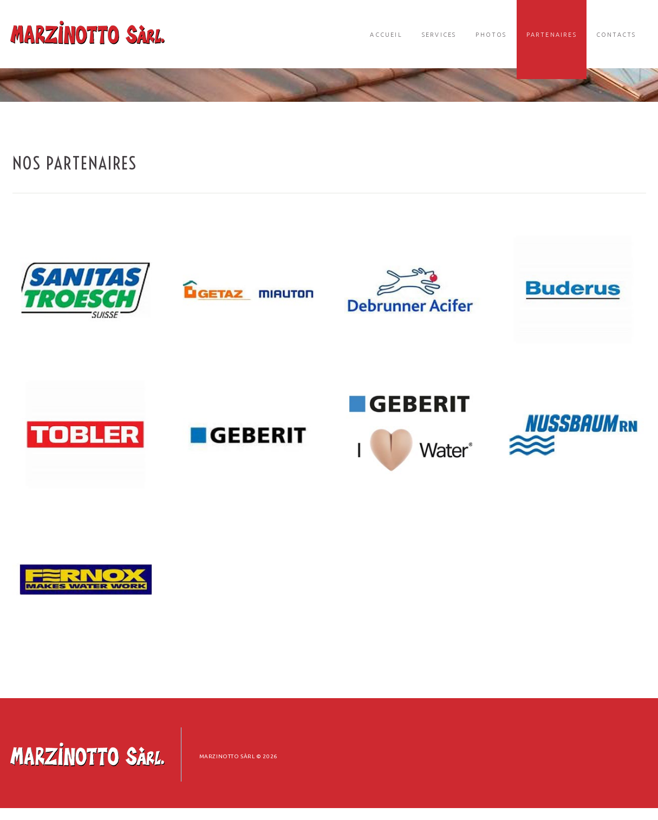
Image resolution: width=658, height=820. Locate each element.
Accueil (386, 34)
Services (439, 34)
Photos (490, 34)
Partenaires (551, 34)
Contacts (616, 34)
